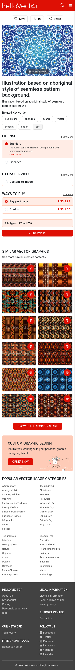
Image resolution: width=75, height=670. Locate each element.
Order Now (20, 461)
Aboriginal (30, 119)
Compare (68, 194)
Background (11, 119)
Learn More (67, 137)
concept (9, 126)
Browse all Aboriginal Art (38, 426)
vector (61, 119)
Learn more (15, 154)
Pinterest (47, 641)
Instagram (47, 645)
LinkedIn (46, 654)
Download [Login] (37, 233)
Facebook (47, 632)
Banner (46, 119)
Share (55, 19)
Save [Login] (19, 19)
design (24, 126)
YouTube (46, 649)
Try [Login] (37, 19)
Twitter (45, 637)
